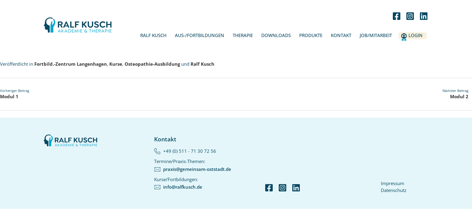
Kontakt (341, 35)
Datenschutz (393, 190)
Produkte (310, 35)
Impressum (392, 183)
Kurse (115, 64)
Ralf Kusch (153, 35)
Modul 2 (459, 96)
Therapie (243, 35)
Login (415, 35)
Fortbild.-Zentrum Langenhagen (70, 64)
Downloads (276, 35)
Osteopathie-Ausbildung (152, 64)
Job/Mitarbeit (376, 35)
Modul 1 (9, 96)
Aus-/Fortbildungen (199, 35)
